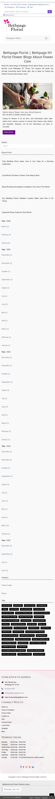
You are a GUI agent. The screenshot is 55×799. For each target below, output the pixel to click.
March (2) (5, 525)
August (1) (5, 288)
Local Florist (6, 725)
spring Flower (18, 605)
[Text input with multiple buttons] (25, 12)
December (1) (7, 255)
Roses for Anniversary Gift (10, 635)
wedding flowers (33, 628)
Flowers (5, 609)
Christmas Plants (39, 609)
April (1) (5, 321)
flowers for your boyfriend (42, 613)
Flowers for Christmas (24, 654)
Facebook (20, 7)
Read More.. (9, 132)
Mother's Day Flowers (25, 616)
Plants (4, 593)
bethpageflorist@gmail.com (38, 4)
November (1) (7, 263)
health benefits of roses (27, 635)
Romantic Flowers (8, 639)
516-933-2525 (15, 4)
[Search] (27, 146)
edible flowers (6, 631)
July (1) (4, 296)
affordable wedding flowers (35, 650)
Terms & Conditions (8, 710)
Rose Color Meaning (20, 628)
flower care (42, 624)
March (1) (5, 226)
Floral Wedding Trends (9, 643)
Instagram (9, 7)
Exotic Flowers (46, 628)
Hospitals (5, 728)
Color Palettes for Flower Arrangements (14, 650)
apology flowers (23, 643)
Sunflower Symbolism (9, 646)
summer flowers (25, 620)
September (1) (7, 279)
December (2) (7, 546)
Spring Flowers (39, 616)
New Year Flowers (8, 613)
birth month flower (26, 609)
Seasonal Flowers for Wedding (35, 631)
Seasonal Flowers (39, 654)
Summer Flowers (18, 631)
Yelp (30, 7)
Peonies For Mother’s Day (38, 643)
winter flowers (32, 624)
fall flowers (6, 624)
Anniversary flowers (39, 620)
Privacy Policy (6, 713)
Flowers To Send (29, 605)
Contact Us (5, 716)
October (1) (6, 271)
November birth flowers (18, 624)
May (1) (4, 312)
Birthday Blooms (41, 635)
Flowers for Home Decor (23, 639)
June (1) (5, 304)
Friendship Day (42, 605)
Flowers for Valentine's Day (40, 639)
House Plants (14, 609)
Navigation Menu (13, 38)
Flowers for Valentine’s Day (23, 613)
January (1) (6, 345)
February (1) (6, 235)
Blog (3, 731)
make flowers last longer (9, 616)
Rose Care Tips (7, 628)
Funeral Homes (7, 722)
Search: (4, 142)
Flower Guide (7, 585)
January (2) (6, 243)
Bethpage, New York (11, 789)
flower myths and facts (9, 654)
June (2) (5, 407)
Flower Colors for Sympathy (10, 620)
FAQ (3, 719)
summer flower (7, 605)
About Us (5, 707)
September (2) (7, 554)
